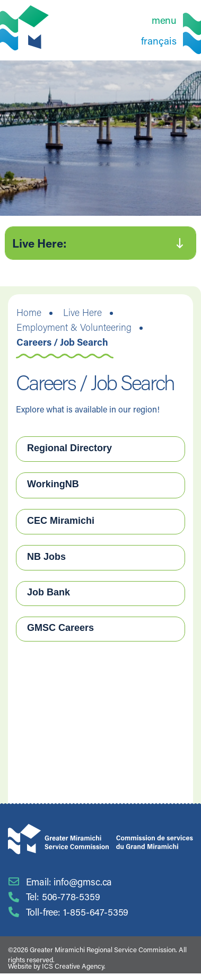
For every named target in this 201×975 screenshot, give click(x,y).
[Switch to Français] (171, 39)
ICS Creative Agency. (74, 965)
